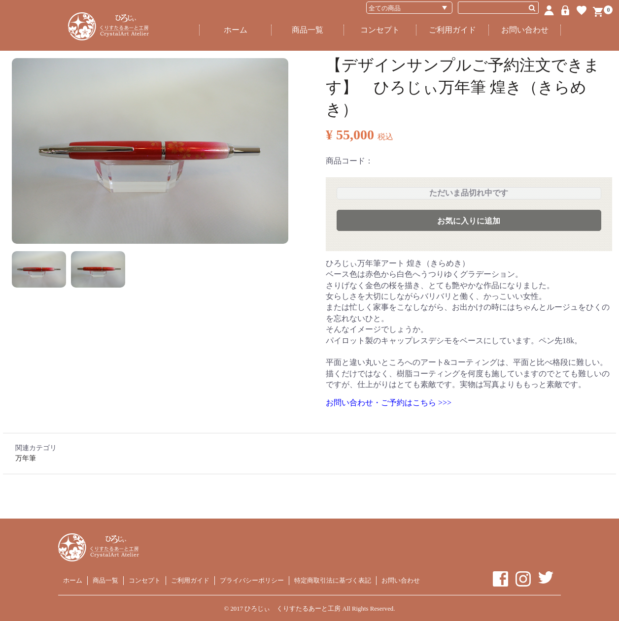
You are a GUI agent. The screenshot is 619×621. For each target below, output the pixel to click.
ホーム (235, 30)
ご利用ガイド (452, 30)
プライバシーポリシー (252, 580)
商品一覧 (307, 30)
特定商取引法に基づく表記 (332, 580)
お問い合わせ (525, 30)
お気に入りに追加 (468, 221)
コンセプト (380, 30)
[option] (150, 151)
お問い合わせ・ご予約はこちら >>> (388, 402)
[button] (39, 269)
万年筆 (25, 458)
